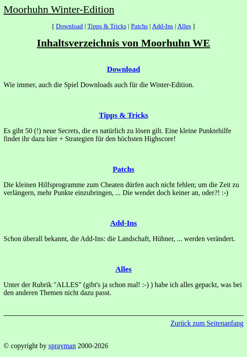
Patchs (139, 26)
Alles (184, 26)
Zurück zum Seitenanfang (207, 323)
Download (69, 26)
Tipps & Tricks (106, 26)
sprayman (62, 345)
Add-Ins (162, 26)
